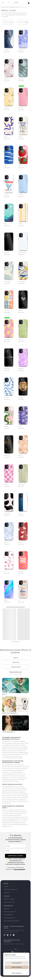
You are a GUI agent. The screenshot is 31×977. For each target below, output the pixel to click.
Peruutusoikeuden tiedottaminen (12, 921)
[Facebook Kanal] (11, 935)
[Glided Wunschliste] (22, 3)
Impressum (6, 908)
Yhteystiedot (7, 892)
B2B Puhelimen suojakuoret (10, 889)
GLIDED (16, 3)
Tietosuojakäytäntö (19, 869)
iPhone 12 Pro (15, 662)
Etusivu (2, 7)
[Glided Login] (9, 2)
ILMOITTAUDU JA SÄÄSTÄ (15, 855)
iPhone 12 (15, 658)
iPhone (17, 7)
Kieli (15, 949)
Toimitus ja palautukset (9, 918)
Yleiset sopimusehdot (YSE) (10, 911)
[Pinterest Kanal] (8, 935)
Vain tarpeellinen (16, 963)
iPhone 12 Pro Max (15, 667)
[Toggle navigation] (3, 2)
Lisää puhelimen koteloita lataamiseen (15, 607)
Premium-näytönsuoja (9, 902)
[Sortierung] (22, 22)
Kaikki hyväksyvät (17, 967)
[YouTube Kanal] (14, 935)
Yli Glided (6, 886)
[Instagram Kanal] (5, 935)
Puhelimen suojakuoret (10, 7)
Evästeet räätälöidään (17, 973)
